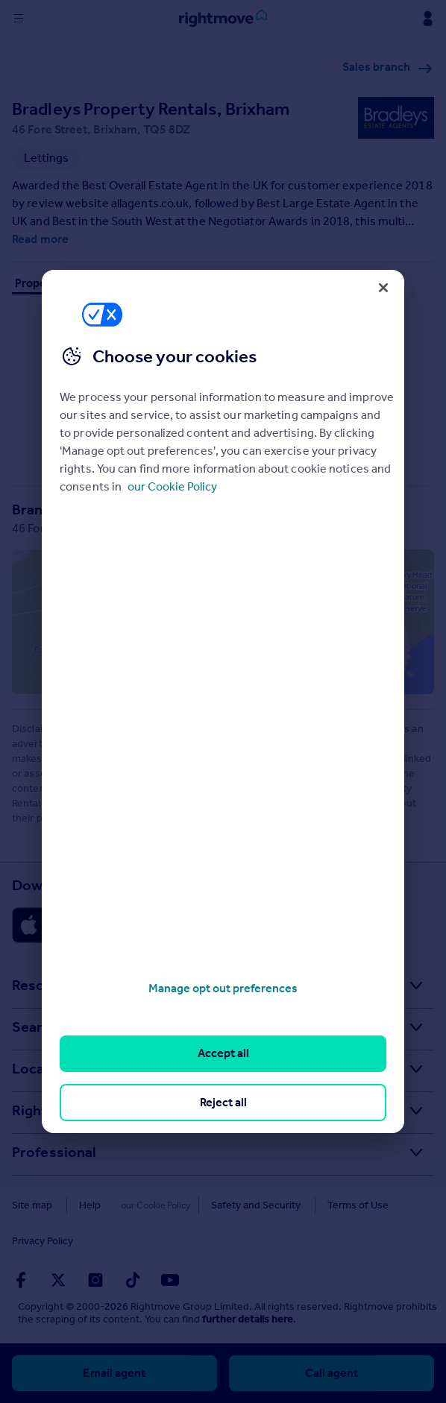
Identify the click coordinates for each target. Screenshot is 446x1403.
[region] (223, 701)
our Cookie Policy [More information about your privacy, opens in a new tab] (172, 486)
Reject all (223, 1102)
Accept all (223, 1053)
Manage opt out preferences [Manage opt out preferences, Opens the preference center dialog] (223, 988)
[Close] (383, 287)
